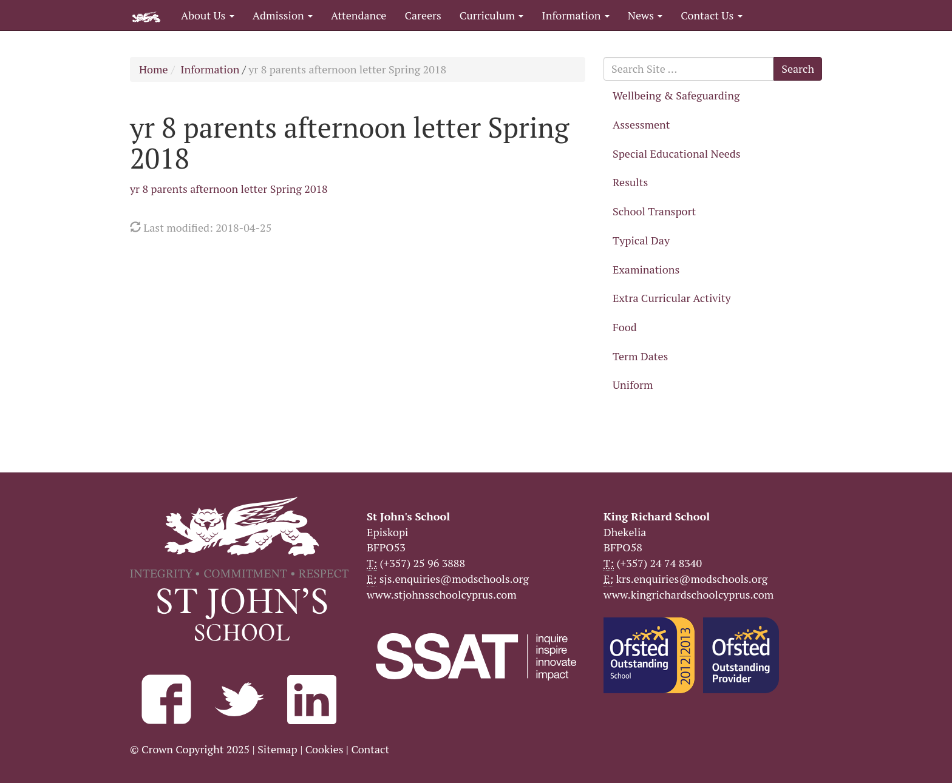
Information (575, 15)
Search (797, 68)
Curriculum (492, 15)
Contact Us (711, 15)
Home (153, 69)
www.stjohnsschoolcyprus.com (442, 594)
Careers (422, 15)
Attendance (358, 15)
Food (625, 327)
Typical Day (641, 240)
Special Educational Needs (677, 153)
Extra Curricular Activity (672, 298)
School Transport (654, 211)
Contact (370, 749)
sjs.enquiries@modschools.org (454, 578)
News (645, 15)
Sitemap (277, 749)
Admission (283, 15)
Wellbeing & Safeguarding (676, 95)
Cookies (324, 749)
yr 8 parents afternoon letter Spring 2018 (229, 188)
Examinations (646, 269)
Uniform (633, 384)
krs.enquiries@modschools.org (691, 578)
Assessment (641, 124)
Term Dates (640, 356)
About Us (207, 15)
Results (630, 182)
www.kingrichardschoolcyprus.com (688, 594)
